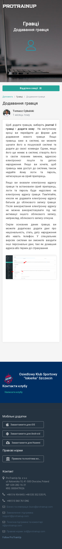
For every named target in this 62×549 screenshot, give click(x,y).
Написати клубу (13, 392)
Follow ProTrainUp (11, 537)
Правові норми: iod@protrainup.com (26, 531)
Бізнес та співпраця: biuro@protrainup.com (30, 506)
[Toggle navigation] (55, 7)
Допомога (7, 96)
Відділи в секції (30, 88)
